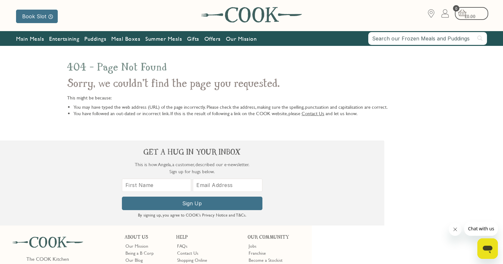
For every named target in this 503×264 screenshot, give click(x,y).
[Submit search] (480, 38)
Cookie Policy (92, 248)
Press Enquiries (191, 189)
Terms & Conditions (30, 248)
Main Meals (30, 39)
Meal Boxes (125, 39)
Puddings (95, 39)
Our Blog (134, 175)
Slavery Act (117, 248)
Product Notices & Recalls (201, 197)
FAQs (182, 161)
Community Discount (268, 189)
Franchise (257, 168)
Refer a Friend (262, 197)
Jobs (252, 161)
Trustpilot (284, 208)
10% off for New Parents (272, 182)
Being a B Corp (139, 168)
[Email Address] (441, 191)
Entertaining (64, 39)
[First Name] (373, 191)
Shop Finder (136, 182)
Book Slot (37, 16)
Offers (212, 39)
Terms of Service (155, 254)
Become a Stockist (266, 175)
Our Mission (241, 39)
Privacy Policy (64, 248)
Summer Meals (163, 39)
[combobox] (427, 39)
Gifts (193, 39)
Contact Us (313, 113)
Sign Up (407, 210)
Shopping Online (192, 175)
